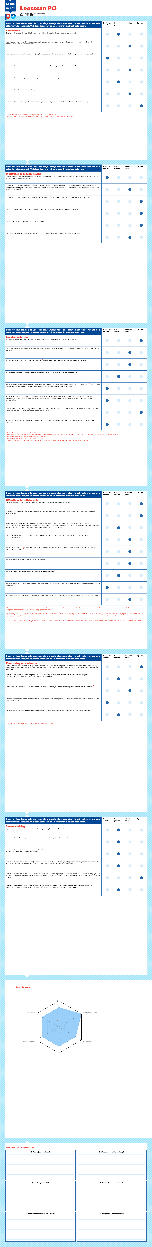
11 (93, 686)
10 (54, 571)
